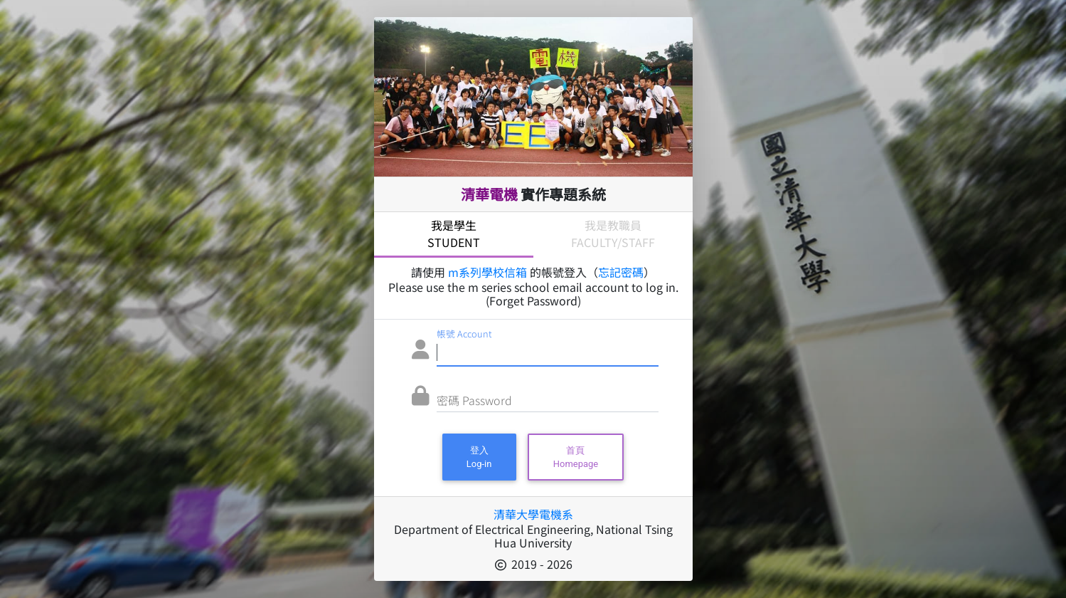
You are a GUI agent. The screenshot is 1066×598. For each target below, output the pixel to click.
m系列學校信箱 (487, 271)
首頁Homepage (575, 457)
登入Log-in (479, 457)
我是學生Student (453, 233)
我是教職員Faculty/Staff (613, 233)
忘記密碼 (621, 271)
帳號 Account (464, 333)
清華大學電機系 (533, 514)
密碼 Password (474, 400)
